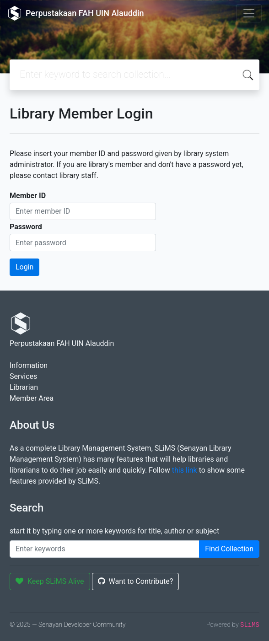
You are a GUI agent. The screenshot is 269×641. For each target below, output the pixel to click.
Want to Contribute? (135, 581)
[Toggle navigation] (249, 13)
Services (23, 376)
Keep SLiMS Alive (50, 581)
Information (29, 365)
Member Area (32, 398)
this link (184, 470)
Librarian (24, 387)
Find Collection (229, 548)
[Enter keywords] (104, 549)
